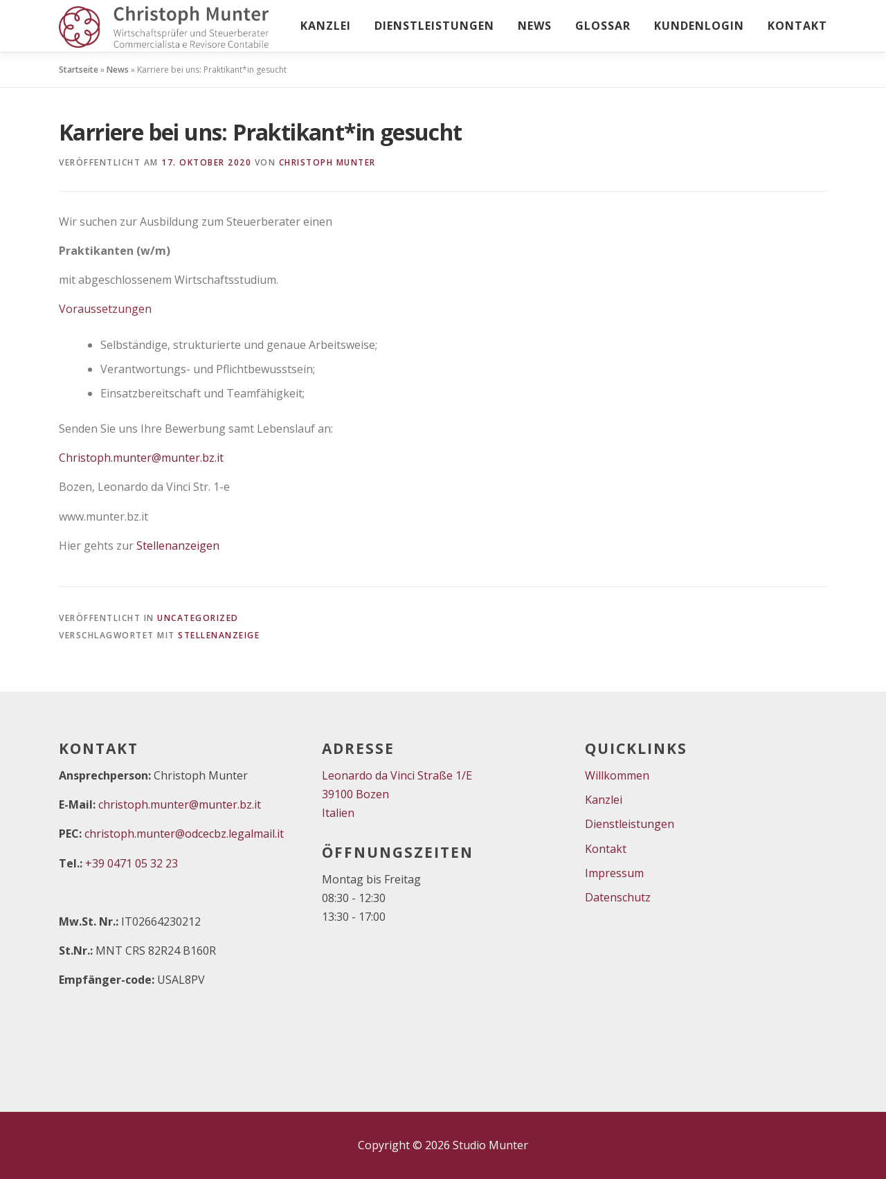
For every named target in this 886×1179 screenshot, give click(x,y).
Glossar (603, 25)
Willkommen (617, 775)
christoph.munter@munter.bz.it (179, 804)
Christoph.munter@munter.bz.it (141, 457)
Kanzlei (325, 25)
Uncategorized (198, 618)
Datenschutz (618, 897)
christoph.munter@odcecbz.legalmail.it (184, 833)
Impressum (614, 873)
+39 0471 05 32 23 (131, 863)
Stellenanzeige (219, 635)
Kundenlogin (699, 25)
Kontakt (797, 25)
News (535, 25)
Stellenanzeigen (177, 545)
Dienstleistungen (434, 25)
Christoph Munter (327, 162)
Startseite (78, 69)
